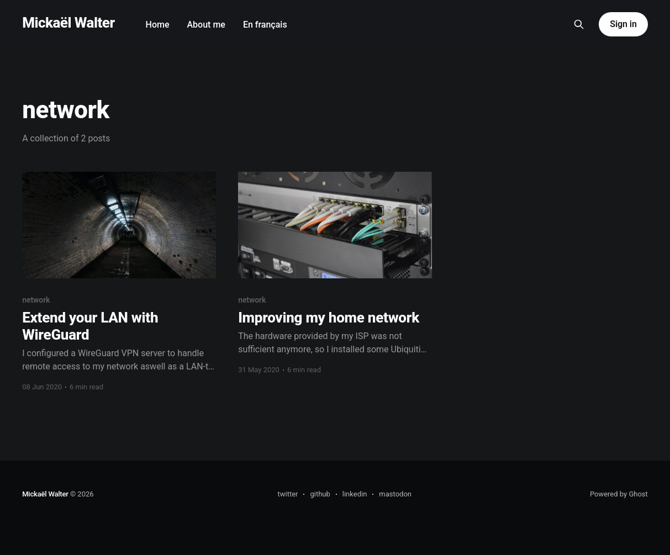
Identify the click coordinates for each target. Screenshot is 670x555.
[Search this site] (579, 24)
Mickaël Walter (68, 23)
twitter (287, 494)
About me (206, 24)
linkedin (354, 494)
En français (265, 24)
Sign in (623, 24)
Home (158, 24)
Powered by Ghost (619, 494)
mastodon (395, 494)
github (320, 494)
